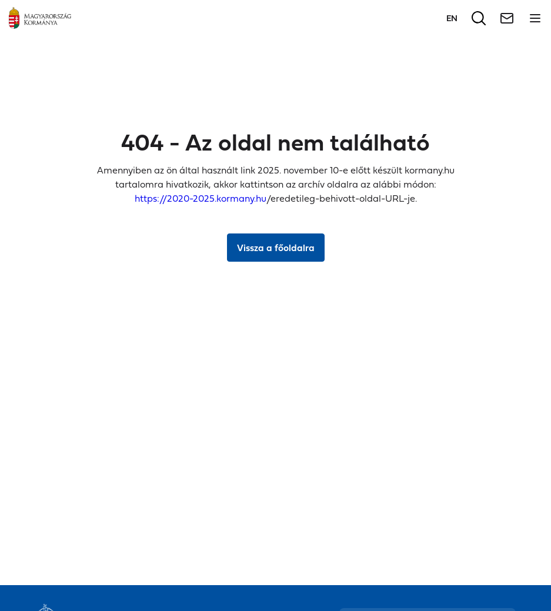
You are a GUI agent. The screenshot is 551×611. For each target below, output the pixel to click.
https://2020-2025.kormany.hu (200, 198)
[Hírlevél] (507, 18)
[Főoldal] (40, 18)
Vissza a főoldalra (276, 248)
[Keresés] (479, 18)
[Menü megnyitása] (535, 18)
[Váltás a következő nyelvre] (452, 18)
